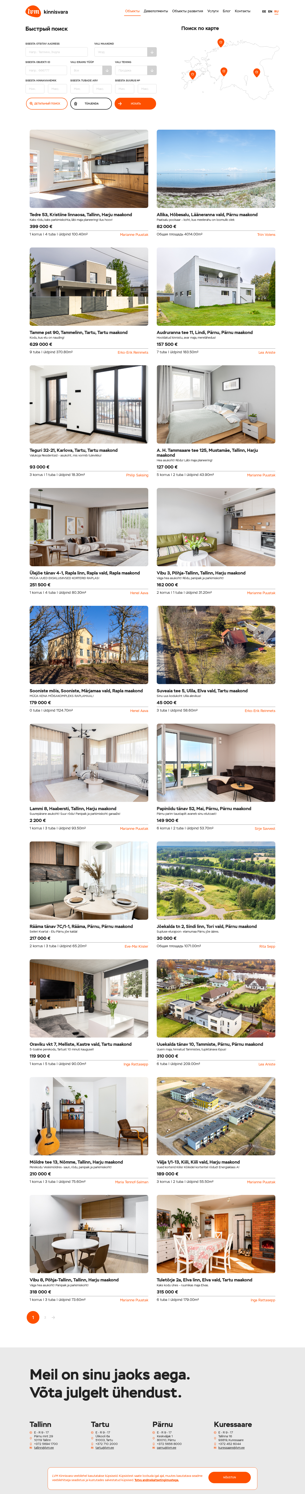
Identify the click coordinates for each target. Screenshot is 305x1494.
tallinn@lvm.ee (44, 1448)
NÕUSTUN (229, 1477)
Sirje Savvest (265, 828)
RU (276, 11)
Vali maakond (125, 50)
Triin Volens (266, 234)
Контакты (242, 11)
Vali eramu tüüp (91, 68)
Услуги (213, 11)
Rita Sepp (267, 946)
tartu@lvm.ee (105, 1448)
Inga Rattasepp (136, 1064)
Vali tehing (136, 68)
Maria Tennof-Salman (131, 1182)
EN (270, 11)
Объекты (132, 11)
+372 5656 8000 (169, 1444)
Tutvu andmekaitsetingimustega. (156, 1480)
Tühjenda (86, 103)
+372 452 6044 (229, 1444)
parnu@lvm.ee (166, 1448)
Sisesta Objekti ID (46, 68)
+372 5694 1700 (46, 1444)
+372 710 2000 (107, 1444)
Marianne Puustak (134, 234)
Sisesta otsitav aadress (56, 50)
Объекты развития (187, 11)
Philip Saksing (137, 475)
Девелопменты (156, 11)
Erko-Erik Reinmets (133, 352)
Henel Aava (139, 593)
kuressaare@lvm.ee (231, 1448)
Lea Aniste (267, 352)
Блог (227, 11)
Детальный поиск (45, 103)
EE (264, 11)
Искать (129, 103)
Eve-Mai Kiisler (136, 946)
